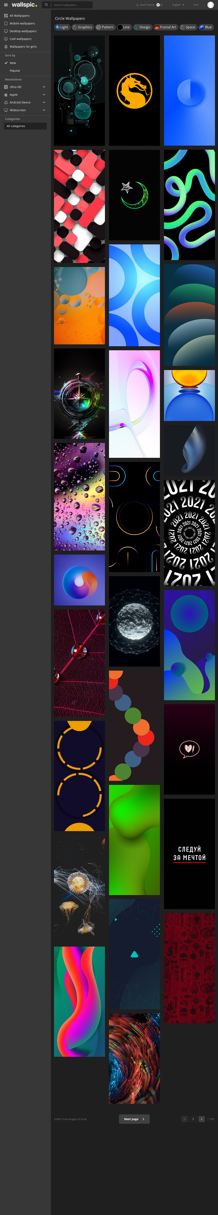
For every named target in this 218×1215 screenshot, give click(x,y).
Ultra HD (12, 87)
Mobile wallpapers (19, 23)
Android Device (17, 102)
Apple (11, 95)
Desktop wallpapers (20, 31)
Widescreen (15, 110)
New (13, 63)
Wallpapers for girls (20, 46)
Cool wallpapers (18, 39)
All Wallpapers (17, 16)
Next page (134, 1119)
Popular (15, 71)
